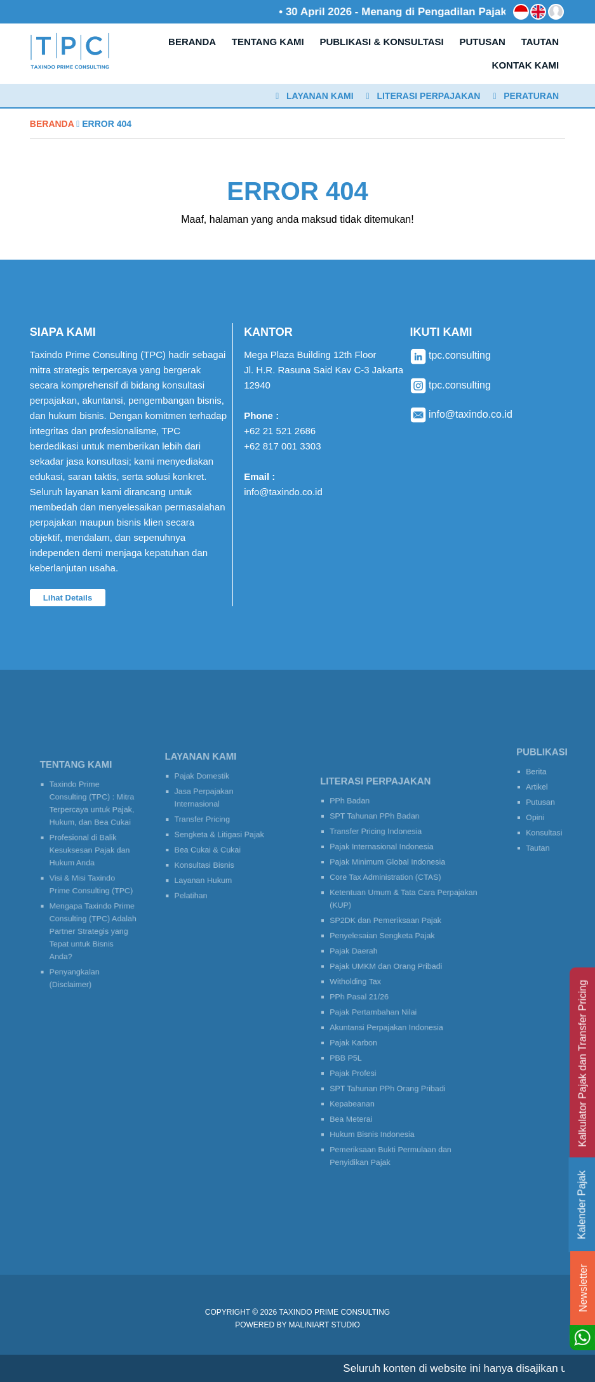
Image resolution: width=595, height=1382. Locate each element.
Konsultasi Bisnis (208, 857)
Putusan (540, 800)
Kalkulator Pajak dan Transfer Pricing (582, 1063)
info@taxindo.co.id (283, 491)
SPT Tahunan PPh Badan (380, 844)
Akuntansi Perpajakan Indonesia (390, 1016)
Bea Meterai (361, 1090)
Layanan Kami (314, 96)
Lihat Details (67, 597)
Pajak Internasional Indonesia (386, 869)
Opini (536, 813)
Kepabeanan (362, 1078)
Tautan (537, 838)
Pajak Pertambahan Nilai (379, 1003)
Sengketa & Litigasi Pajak (220, 832)
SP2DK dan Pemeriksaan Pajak (389, 929)
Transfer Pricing (206, 819)
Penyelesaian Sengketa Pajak (386, 941)
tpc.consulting (450, 355)
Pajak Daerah (363, 954)
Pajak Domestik (206, 784)
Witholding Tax (364, 979)
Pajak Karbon (363, 1028)
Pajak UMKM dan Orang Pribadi (389, 966)
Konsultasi (543, 826)
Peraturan (526, 96)
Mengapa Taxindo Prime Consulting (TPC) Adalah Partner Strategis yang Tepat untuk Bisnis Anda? (92, 920)
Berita (536, 776)
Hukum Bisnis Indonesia (378, 1103)
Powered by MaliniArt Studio (297, 1324)
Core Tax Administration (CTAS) (389, 894)
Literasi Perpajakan (423, 96)
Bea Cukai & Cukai (210, 844)
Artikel (537, 788)
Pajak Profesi (363, 1053)
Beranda (52, 124)
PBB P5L (357, 1040)
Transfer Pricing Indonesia (381, 857)
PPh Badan (360, 832)
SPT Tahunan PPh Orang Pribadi (391, 1066)
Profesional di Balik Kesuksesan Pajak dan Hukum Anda (89, 854)
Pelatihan (197, 882)
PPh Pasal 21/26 (367, 991)
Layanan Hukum (207, 869)
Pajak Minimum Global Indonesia (391, 882)
